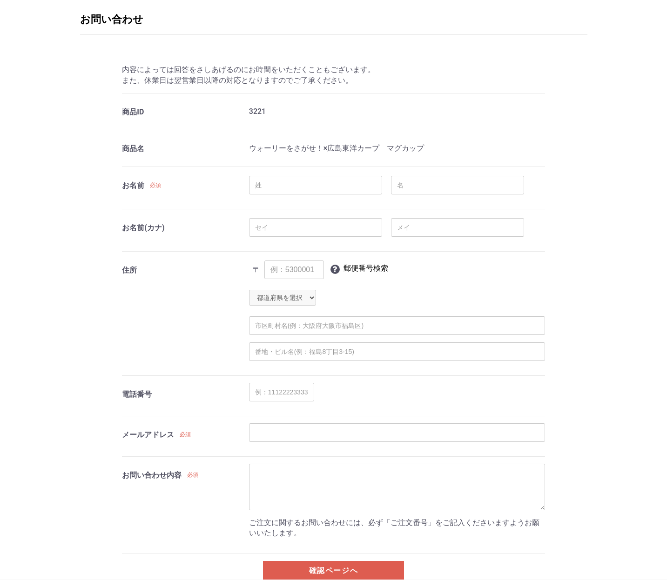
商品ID (133, 111)
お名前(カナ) (143, 227)
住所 (129, 270)
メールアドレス (148, 434)
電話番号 (137, 394)
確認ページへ (333, 570)
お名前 (133, 185)
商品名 (133, 148)
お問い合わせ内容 (152, 475)
